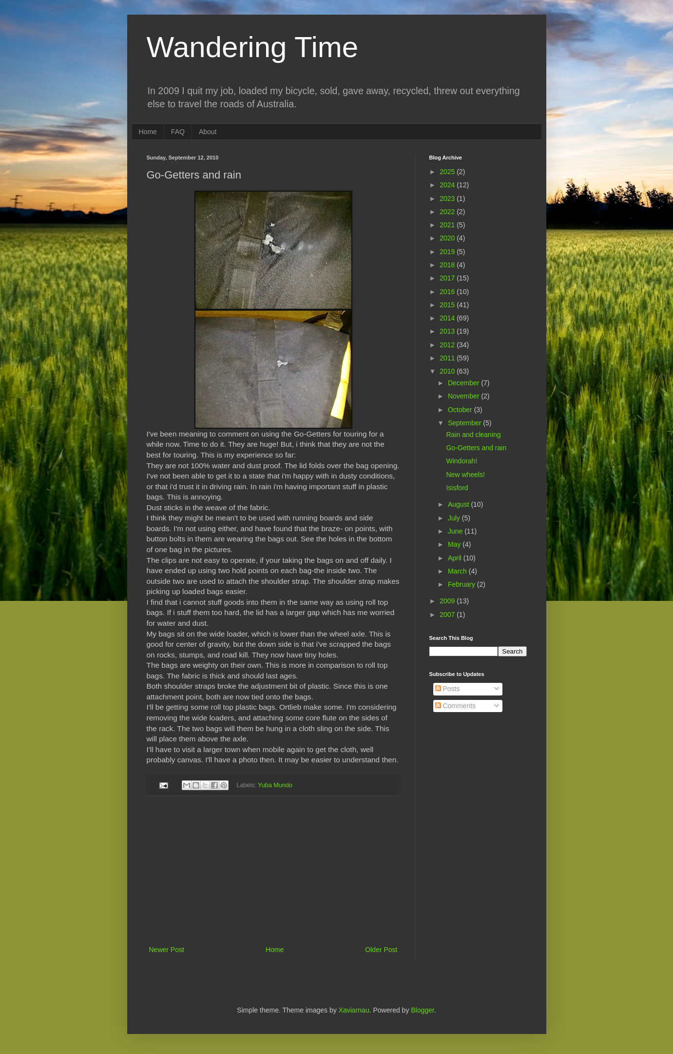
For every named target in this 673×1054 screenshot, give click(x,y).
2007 (448, 614)
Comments (455, 706)
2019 (448, 252)
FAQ (178, 132)
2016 (448, 292)
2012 (448, 345)
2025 (448, 172)
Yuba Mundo (275, 784)
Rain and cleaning (473, 434)
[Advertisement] (273, 871)
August (459, 504)
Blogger (422, 1010)
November (464, 396)
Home (148, 132)
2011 (448, 358)
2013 (448, 331)
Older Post (381, 950)
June (456, 531)
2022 (448, 212)
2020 (448, 238)
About (208, 132)
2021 (448, 225)
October (461, 410)
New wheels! (465, 474)
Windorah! (461, 461)
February (462, 584)
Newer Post (166, 950)
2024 (448, 185)
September (465, 423)
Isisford (457, 488)
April (455, 558)
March (458, 571)
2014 (448, 318)
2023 (448, 198)
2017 (448, 278)
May (455, 544)
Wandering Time (253, 47)
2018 (448, 265)
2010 (448, 371)
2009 (448, 601)
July (455, 518)
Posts (447, 689)
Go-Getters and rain (476, 448)
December (464, 383)
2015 (448, 305)
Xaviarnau (354, 1010)
